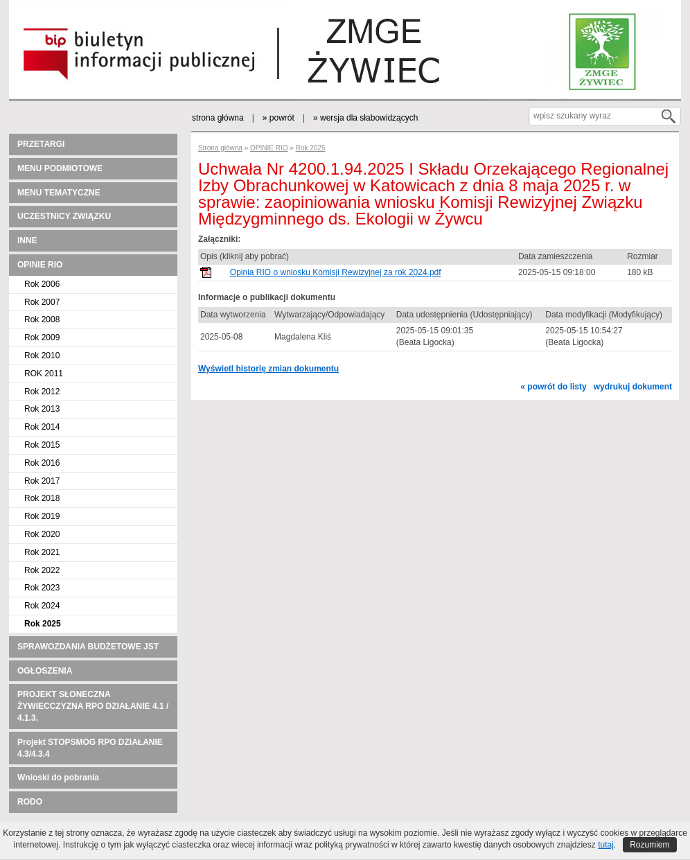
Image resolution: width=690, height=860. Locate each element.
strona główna (218, 118)
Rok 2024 (42, 606)
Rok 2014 (42, 427)
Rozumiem (649, 845)
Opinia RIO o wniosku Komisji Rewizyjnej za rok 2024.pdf (335, 272)
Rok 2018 (42, 498)
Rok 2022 (42, 570)
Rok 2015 (42, 445)
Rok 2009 (42, 337)
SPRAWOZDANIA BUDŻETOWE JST (88, 646)
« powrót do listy (553, 387)
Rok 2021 (42, 552)
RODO (29, 802)
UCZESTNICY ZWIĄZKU (64, 216)
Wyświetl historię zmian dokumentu (268, 369)
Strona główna (220, 148)
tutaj (606, 845)
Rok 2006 (42, 284)
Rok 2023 (42, 588)
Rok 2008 (42, 319)
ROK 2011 (43, 373)
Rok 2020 (42, 534)
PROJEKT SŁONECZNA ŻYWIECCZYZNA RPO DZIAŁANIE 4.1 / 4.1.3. (92, 706)
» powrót (278, 118)
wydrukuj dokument (633, 387)
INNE (27, 240)
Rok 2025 (42, 624)
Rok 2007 (42, 302)
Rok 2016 (42, 463)
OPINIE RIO (39, 265)
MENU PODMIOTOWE (60, 168)
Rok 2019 (42, 516)
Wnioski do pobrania (58, 777)
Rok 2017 (42, 481)
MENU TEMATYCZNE (58, 193)
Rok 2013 (42, 409)
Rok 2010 (42, 355)
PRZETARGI (40, 144)
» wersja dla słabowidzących (365, 118)
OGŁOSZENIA (44, 671)
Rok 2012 (42, 391)
